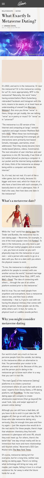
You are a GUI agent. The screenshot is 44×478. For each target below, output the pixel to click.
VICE (8, 133)
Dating (18, 11)
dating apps (31, 231)
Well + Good (7, 279)
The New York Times (22, 449)
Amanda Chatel (10, 26)
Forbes (35, 240)
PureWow (18, 392)
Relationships (7, 11)
